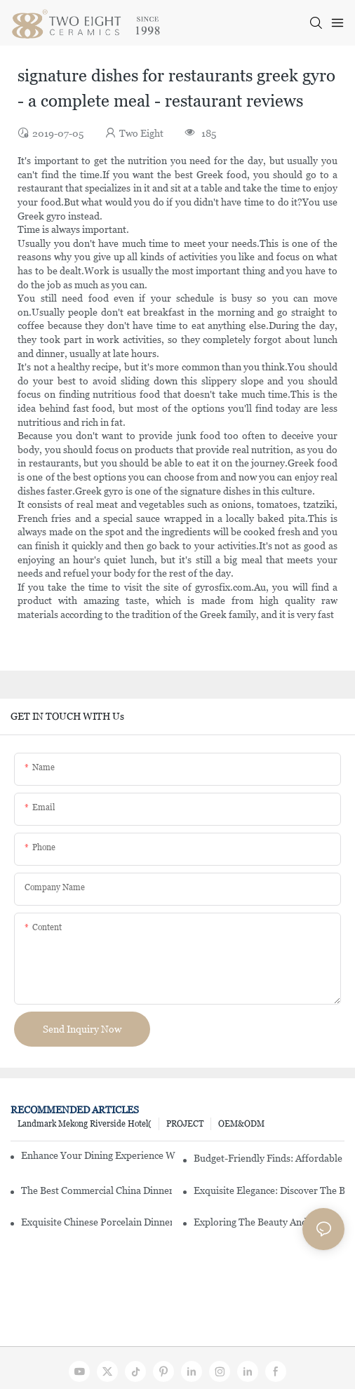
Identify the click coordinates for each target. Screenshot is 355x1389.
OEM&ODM (241, 1124)
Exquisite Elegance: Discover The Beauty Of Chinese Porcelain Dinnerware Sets (269, 1190)
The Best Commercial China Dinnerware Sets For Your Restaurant (96, 1190)
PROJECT (184, 1124)
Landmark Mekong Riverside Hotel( (85, 1124)
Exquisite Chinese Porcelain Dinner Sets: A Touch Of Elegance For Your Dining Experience (96, 1222)
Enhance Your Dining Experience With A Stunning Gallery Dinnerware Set (98, 1155)
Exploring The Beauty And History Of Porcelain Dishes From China (269, 1222)
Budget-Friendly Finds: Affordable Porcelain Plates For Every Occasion (269, 1158)
